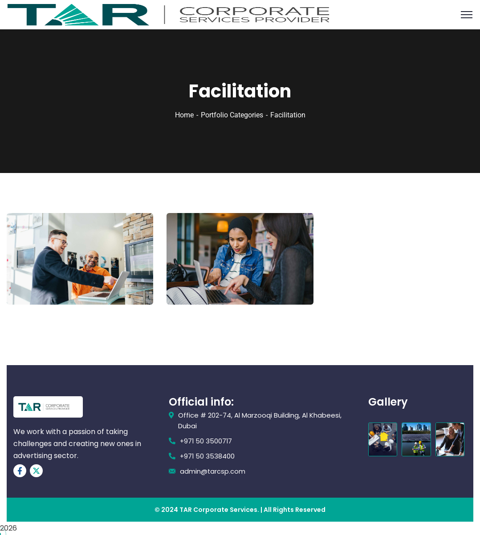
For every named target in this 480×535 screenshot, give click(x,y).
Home (184, 115)
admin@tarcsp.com (213, 471)
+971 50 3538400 (208, 456)
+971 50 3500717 (206, 441)
